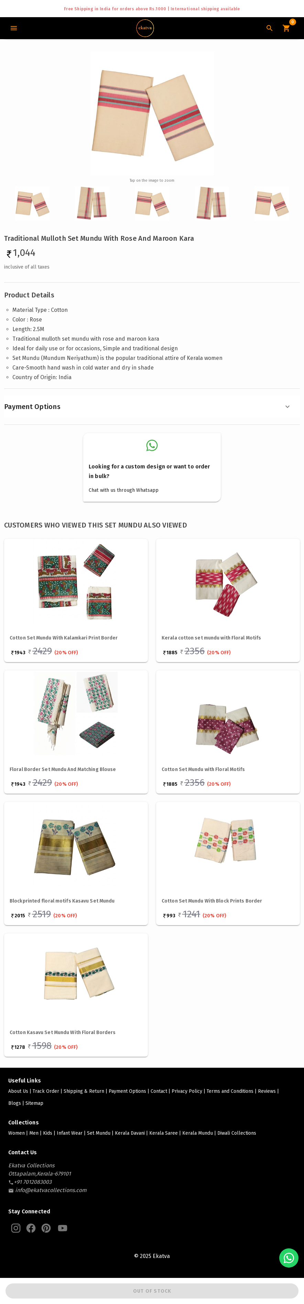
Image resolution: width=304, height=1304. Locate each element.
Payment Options (148, 406)
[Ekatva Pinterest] (46, 1228)
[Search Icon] (269, 28)
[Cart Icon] (286, 28)
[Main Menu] (14, 28)
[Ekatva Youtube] (62, 1228)
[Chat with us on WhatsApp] (288, 1258)
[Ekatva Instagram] (15, 1228)
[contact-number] (33, 1182)
